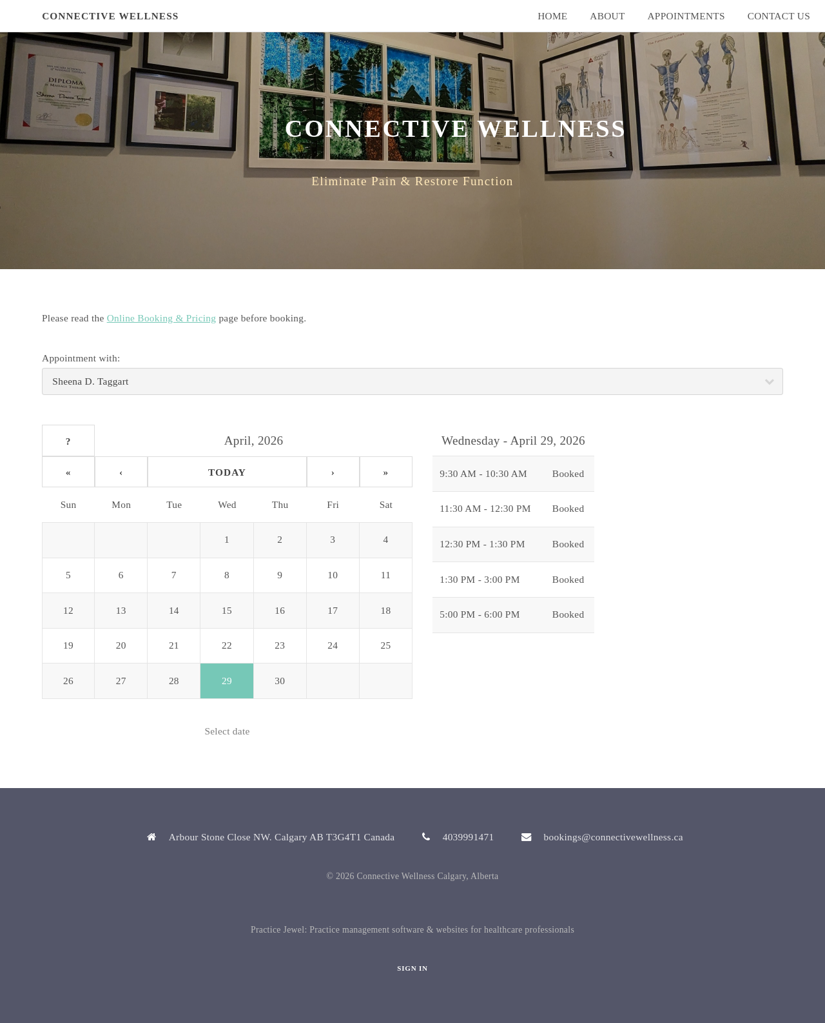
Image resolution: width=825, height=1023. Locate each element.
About (607, 15)
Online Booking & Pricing (162, 317)
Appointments (685, 15)
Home (552, 15)
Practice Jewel (278, 930)
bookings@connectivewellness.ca (613, 836)
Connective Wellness (110, 15)
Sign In (412, 968)
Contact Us (779, 15)
